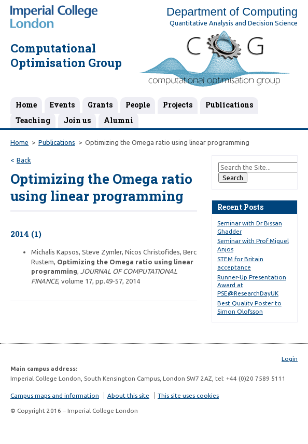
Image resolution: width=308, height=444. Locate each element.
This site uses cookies (188, 395)
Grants (100, 105)
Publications (229, 105)
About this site (128, 395)
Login (290, 358)
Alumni (118, 120)
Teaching (33, 120)
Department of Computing (232, 11)
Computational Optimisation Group (66, 56)
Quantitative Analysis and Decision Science (234, 22)
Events (62, 105)
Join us (77, 120)
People (137, 105)
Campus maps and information (54, 395)
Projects (177, 105)
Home (26, 105)
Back (24, 160)
